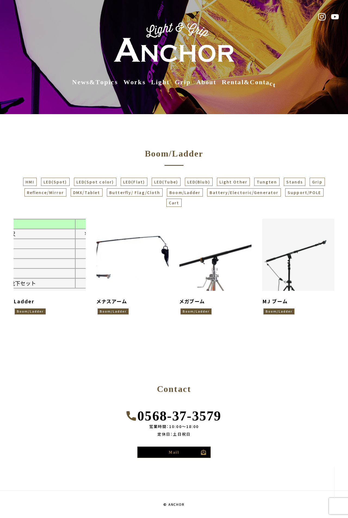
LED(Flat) (134, 182)
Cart (174, 202)
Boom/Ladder (184, 192)
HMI (30, 182)
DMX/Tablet (86, 192)
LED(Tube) (166, 182)
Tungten (267, 182)
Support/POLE (304, 192)
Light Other (233, 182)
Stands (294, 182)
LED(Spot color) (95, 182)
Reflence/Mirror (45, 192)
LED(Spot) (55, 182)
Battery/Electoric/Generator (244, 192)
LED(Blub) (198, 182)
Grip (317, 182)
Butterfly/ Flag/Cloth (134, 192)
